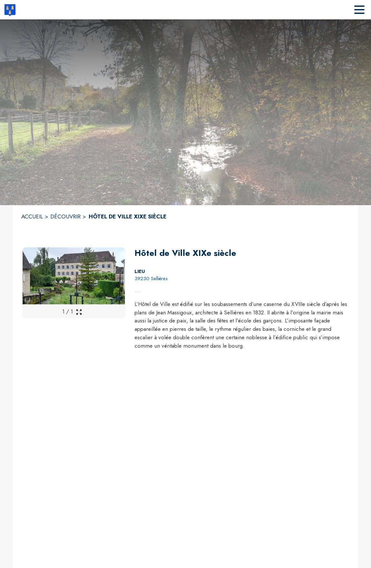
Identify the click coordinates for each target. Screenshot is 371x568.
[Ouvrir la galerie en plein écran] (79, 312)
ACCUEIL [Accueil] (32, 216)
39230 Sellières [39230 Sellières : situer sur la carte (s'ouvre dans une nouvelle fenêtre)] (151, 278)
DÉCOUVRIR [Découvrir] (65, 216)
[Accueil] (9, 9)
